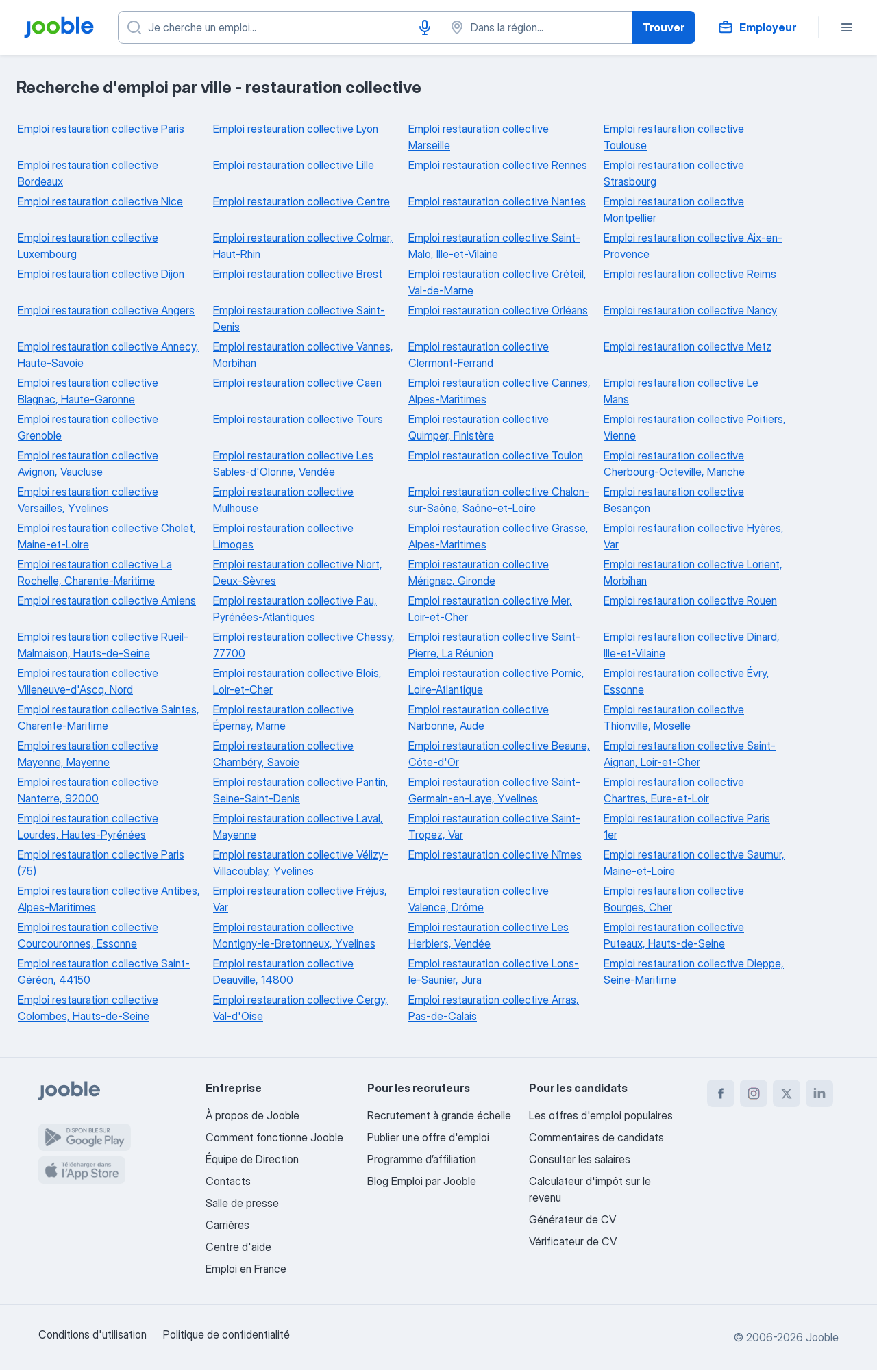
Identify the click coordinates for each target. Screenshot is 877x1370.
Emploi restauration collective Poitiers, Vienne (695, 427)
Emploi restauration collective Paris (101, 129)
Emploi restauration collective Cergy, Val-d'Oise (300, 1008)
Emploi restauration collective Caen (297, 383)
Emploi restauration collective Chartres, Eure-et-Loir (674, 790)
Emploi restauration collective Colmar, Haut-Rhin (303, 246)
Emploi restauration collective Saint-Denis (299, 318)
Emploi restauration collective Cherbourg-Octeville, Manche (674, 463)
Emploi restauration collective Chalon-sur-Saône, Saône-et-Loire (498, 500)
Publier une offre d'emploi (428, 1137)
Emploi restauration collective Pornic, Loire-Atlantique (496, 681)
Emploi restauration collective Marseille (478, 137)
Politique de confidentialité (226, 1334)
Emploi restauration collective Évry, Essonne (686, 681)
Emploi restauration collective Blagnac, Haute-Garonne (88, 391)
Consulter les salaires (579, 1159)
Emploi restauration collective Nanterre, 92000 (88, 790)
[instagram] (753, 1093)
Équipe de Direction (252, 1159)
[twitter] (786, 1093)
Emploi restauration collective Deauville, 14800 (283, 971)
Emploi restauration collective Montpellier (674, 209)
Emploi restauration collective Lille (293, 165)
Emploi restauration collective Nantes (497, 201)
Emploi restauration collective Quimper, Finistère (478, 427)
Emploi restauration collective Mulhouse (283, 500)
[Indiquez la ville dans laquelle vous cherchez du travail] (536, 27)
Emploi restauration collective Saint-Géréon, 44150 (104, 971)
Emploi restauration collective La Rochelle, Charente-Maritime (95, 572)
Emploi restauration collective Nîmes (495, 854)
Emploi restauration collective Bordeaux (88, 173)
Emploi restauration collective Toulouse (674, 137)
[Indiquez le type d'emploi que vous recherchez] (279, 27)
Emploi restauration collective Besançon (674, 500)
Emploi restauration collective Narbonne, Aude (478, 717)
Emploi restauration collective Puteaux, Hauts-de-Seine (674, 935)
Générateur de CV (572, 1219)
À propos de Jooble (252, 1115)
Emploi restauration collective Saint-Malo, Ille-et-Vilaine (494, 246)
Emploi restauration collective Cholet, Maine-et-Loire (107, 536)
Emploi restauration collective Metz (687, 346)
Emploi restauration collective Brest (297, 274)
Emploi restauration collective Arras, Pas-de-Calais (493, 1008)
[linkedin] (819, 1093)
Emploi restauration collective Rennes (497, 165)
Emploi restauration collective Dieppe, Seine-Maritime (694, 971)
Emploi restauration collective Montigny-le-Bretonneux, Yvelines (294, 935)
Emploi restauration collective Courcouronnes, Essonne (88, 935)
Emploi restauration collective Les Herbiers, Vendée (488, 935)
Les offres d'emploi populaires (601, 1115)
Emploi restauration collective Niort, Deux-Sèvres (297, 572)
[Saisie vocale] (424, 27)
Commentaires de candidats (596, 1137)
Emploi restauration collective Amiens (107, 600)
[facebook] (720, 1093)
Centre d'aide (238, 1247)
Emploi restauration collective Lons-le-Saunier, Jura (493, 971)
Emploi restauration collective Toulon (495, 455)
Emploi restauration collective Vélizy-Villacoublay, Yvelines (300, 863)
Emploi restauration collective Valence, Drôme (478, 899)
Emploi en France (246, 1269)
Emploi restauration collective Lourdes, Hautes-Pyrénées (88, 826)
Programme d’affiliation (421, 1159)
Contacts (228, 1181)
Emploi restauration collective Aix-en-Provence (693, 246)
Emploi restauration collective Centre (301, 201)
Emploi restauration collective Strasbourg (674, 173)
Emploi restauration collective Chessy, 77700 (304, 645)
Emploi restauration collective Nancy (690, 310)
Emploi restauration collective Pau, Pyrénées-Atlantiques (295, 609)
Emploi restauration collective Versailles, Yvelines (88, 500)
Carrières (227, 1225)
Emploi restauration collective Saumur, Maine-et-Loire (694, 863)
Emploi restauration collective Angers (106, 310)
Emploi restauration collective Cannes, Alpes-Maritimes (499, 391)
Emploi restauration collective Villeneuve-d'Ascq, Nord (88, 681)
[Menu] (846, 27)
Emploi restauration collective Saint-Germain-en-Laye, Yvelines (494, 790)
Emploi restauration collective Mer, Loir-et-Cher (490, 609)
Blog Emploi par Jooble (421, 1181)
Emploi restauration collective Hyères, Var (694, 536)
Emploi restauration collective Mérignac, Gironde (478, 572)
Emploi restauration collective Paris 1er (687, 826)
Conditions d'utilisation (92, 1334)
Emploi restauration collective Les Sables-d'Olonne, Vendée (293, 463)
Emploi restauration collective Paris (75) (101, 863)
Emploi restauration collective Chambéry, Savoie (283, 754)
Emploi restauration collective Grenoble (88, 427)
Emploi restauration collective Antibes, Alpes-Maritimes (109, 899)
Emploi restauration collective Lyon (295, 129)
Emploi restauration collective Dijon (101, 274)
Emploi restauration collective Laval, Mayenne (298, 826)
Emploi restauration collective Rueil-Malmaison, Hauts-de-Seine (103, 645)
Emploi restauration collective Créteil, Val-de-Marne (497, 282)
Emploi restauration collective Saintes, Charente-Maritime (108, 717)
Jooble (822, 1337)
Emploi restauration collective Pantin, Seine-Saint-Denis (300, 790)
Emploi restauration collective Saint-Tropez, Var (494, 826)
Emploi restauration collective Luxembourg (88, 246)
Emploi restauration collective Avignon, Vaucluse (88, 463)
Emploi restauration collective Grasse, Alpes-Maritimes (498, 536)
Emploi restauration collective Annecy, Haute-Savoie (108, 355)
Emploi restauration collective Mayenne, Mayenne (88, 754)
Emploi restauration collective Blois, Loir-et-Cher (297, 681)
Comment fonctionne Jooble (274, 1137)
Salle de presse (242, 1203)
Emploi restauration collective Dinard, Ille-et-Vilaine (692, 645)
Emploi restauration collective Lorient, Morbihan (693, 572)
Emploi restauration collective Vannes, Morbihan (303, 355)
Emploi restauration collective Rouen (690, 600)
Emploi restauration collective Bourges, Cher (674, 899)
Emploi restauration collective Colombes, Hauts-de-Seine (88, 1008)
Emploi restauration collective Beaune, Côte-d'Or (499, 754)
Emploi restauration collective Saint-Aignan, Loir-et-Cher (690, 754)
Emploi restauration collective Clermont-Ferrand (478, 355)
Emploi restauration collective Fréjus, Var (300, 899)
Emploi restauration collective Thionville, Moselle (674, 717)
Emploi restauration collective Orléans (498, 310)
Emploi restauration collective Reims (690, 274)
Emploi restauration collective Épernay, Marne (283, 717)
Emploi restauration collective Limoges (283, 536)
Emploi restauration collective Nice (100, 201)
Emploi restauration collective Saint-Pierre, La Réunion (494, 645)
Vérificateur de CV (573, 1241)
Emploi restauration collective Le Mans (681, 391)
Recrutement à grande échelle (439, 1115)
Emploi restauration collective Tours (298, 419)
